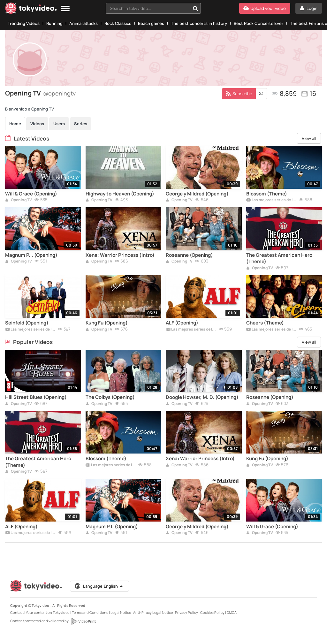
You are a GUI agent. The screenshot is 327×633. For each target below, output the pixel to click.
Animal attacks (83, 23)
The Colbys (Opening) (110, 397)
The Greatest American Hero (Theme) (279, 258)
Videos (37, 123)
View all (309, 138)
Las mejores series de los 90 (271, 200)
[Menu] (65, 9)
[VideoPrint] (83, 621)
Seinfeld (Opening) (27, 323)
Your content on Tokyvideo (48, 612)
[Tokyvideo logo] (31, 9)
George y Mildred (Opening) (197, 194)
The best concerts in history (199, 23)
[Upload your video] (264, 8)
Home (15, 123)
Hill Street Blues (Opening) (36, 397)
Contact (17, 612)
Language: (99, 586)
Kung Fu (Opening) (107, 323)
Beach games (151, 23)
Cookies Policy (212, 612)
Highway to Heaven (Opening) (120, 194)
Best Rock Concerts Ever (258, 23)
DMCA (232, 612)
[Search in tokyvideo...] (195, 8)
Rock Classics (117, 23)
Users (59, 123)
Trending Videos (24, 23)
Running (54, 23)
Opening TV (18, 200)
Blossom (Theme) (266, 194)
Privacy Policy (186, 612)
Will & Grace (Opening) (31, 194)
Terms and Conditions (90, 612)
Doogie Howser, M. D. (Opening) (202, 397)
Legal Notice (120, 612)
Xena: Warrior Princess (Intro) (120, 255)
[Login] (308, 8)
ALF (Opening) (182, 323)
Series (80, 123)
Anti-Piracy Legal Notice (153, 612)
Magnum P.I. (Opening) (31, 255)
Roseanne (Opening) (189, 255)
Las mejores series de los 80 (271, 329)
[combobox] (153, 8)
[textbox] (148, 8)
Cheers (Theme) (265, 323)
